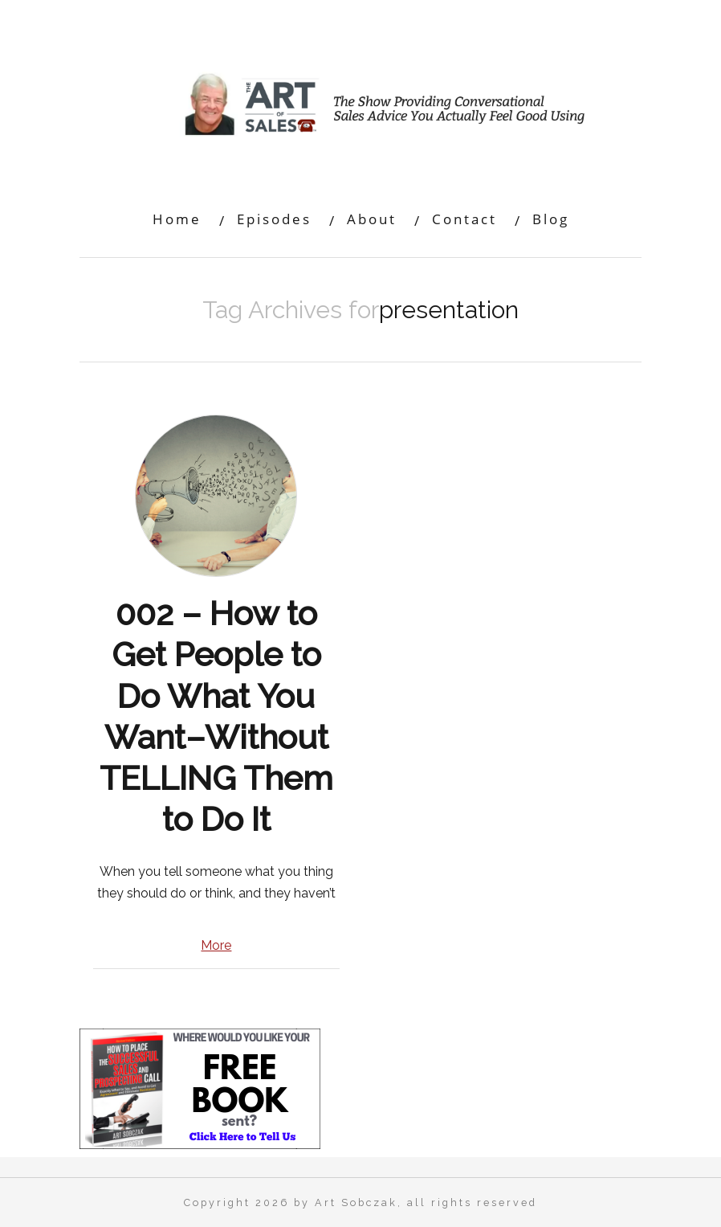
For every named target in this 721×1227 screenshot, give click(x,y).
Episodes (274, 219)
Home (177, 219)
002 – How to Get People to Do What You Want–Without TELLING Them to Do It (216, 716)
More (216, 945)
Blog (550, 219)
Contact (464, 219)
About (372, 219)
